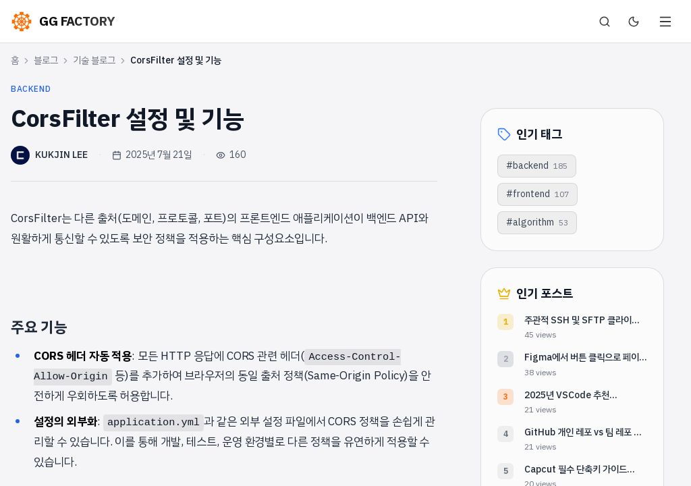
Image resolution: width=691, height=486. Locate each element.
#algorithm (537, 222)
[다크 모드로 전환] (633, 21)
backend (31, 89)
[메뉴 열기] (665, 21)
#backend (537, 166)
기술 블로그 (94, 61)
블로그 (46, 61)
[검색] (604, 21)
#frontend (537, 194)
